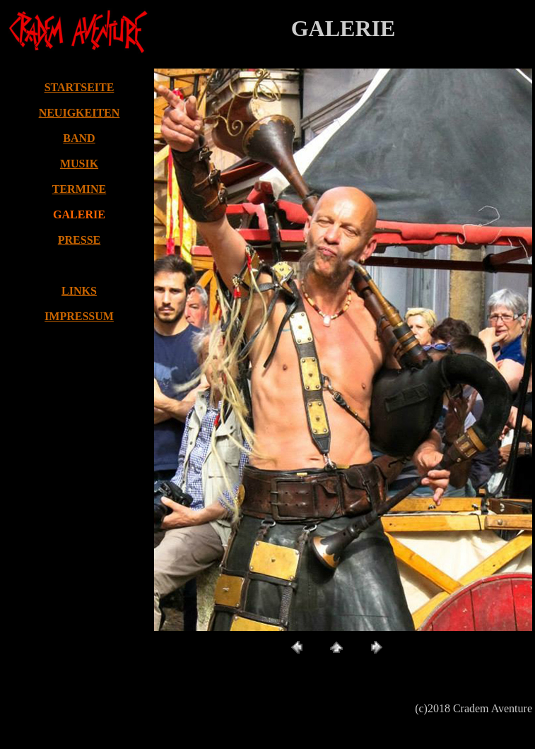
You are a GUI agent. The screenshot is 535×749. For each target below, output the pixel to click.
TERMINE (79, 189)
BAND (79, 138)
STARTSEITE (79, 87)
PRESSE (79, 240)
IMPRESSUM (79, 316)
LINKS (79, 291)
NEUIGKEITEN (79, 113)
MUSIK (79, 164)
